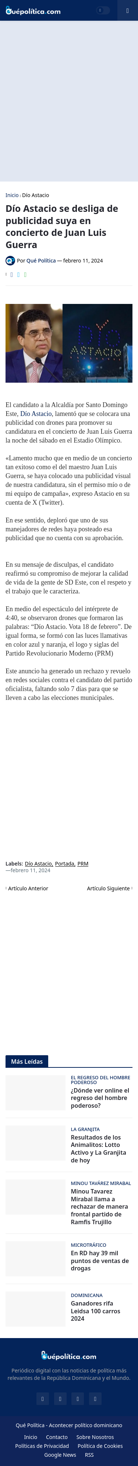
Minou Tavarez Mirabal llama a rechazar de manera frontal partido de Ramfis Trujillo (99, 1207)
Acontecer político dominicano (85, 1425)
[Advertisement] (69, 101)
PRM (82, 864)
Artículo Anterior (28, 888)
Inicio (12, 195)
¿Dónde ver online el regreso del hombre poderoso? (100, 1098)
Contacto (57, 1436)
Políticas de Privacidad (42, 1445)
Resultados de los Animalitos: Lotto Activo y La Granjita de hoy (99, 1149)
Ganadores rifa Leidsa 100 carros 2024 (95, 1311)
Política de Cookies (100, 1445)
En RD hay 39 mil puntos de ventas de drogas (100, 1260)
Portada (64, 864)
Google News (60, 1454)
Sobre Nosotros (95, 1436)
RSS (89, 1454)
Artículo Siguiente (108, 888)
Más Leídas (27, 1061)
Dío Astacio (35, 195)
